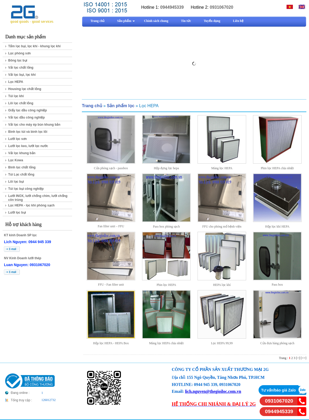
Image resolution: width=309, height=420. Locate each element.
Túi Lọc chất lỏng (21, 174)
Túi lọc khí (16, 96)
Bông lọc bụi (17, 60)
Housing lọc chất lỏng (24, 89)
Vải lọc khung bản (21, 153)
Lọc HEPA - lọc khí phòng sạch (31, 205)
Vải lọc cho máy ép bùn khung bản (34, 124)
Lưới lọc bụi (17, 212)
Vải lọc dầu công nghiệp (26, 117)
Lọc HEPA (15, 82)
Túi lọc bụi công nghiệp (26, 189)
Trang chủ (92, 105)
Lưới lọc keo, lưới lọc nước (28, 146)
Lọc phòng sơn (19, 53)
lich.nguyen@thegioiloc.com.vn (213, 391)
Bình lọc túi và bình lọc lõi (27, 132)
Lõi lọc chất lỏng (20, 103)
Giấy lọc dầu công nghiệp (27, 110)
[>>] (303, 358)
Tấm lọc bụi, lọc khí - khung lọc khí (34, 46)
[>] (298, 358)
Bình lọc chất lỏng (22, 167)
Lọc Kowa (15, 160)
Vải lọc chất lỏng (20, 67)
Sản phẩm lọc (120, 105)
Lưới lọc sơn (17, 139)
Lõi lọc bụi (16, 181)
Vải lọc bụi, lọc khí (22, 75)
